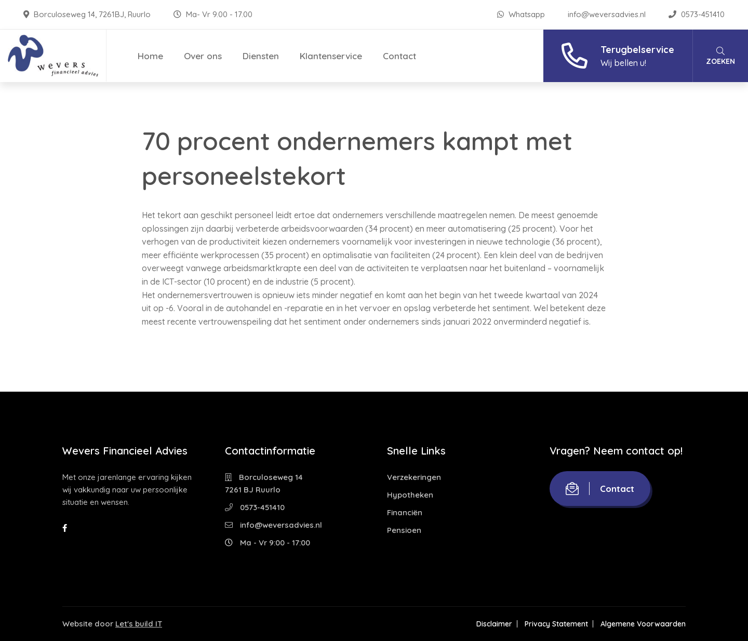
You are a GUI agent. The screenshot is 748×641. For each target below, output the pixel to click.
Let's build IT (138, 624)
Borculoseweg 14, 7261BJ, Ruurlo (88, 14)
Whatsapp (522, 14)
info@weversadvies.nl (608, 14)
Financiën (404, 512)
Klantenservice (331, 55)
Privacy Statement (556, 624)
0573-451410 (697, 14)
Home (150, 55)
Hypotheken (410, 495)
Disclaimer (494, 624)
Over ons (203, 55)
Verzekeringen (414, 477)
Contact (399, 55)
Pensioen (404, 530)
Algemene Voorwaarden (643, 624)
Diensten (261, 55)
